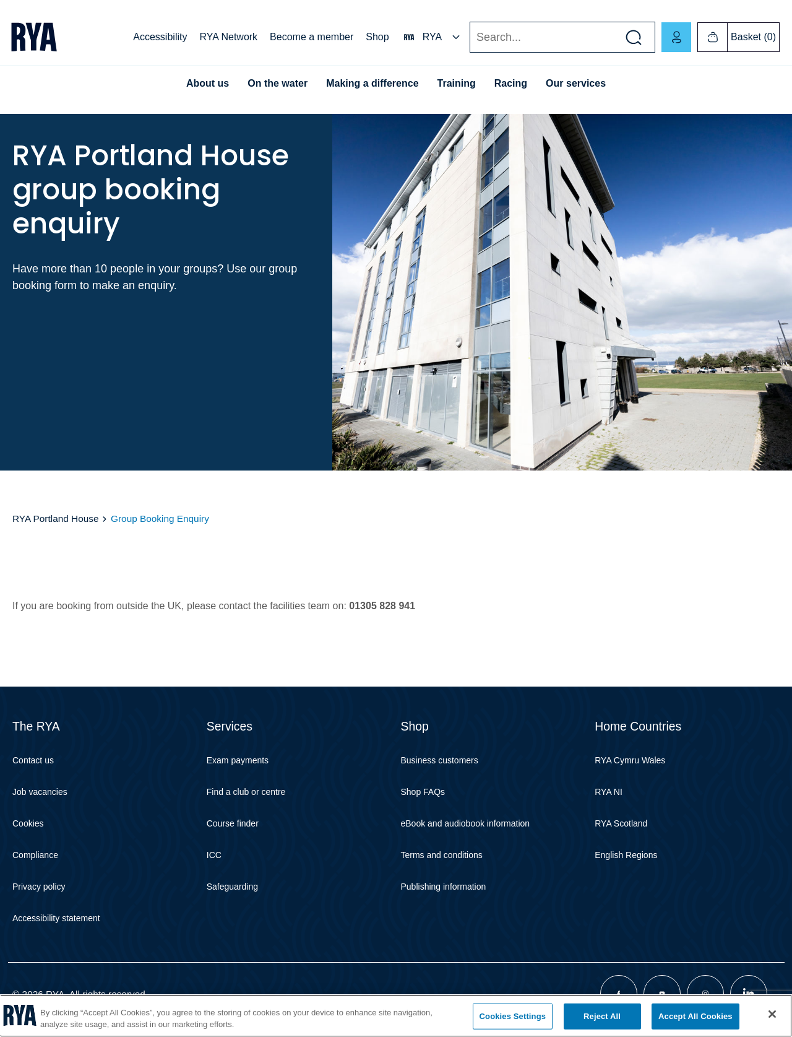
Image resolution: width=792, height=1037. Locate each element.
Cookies (28, 823)
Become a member (311, 37)
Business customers (439, 760)
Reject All (602, 1016)
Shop (377, 37)
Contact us (33, 760)
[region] (396, 1015)
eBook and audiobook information (465, 823)
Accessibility (160, 37)
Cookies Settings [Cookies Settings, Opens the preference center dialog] (513, 1016)
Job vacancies (39, 792)
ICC (214, 855)
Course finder (233, 823)
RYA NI (608, 792)
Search (469, 37)
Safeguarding (232, 887)
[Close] (772, 1014)
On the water (278, 83)
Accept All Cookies (695, 1016)
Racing (510, 83)
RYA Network (228, 37)
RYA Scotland (621, 823)
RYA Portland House (55, 518)
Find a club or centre (246, 792)
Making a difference (372, 83)
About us (207, 83)
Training (456, 83)
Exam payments (238, 760)
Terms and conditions (442, 855)
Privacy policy (39, 887)
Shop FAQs (423, 792)
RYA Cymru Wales (630, 760)
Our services (576, 83)
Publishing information (443, 887)
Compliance (35, 855)
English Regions (626, 855)
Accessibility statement (56, 918)
